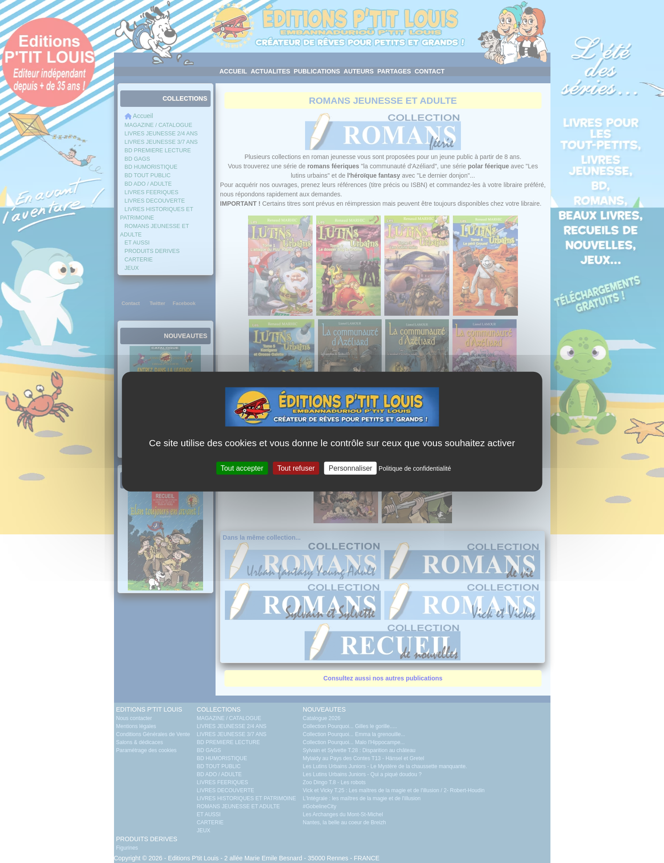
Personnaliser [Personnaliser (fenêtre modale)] (350, 468)
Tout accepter (241, 468)
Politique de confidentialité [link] (415, 468)
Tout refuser (295, 468)
